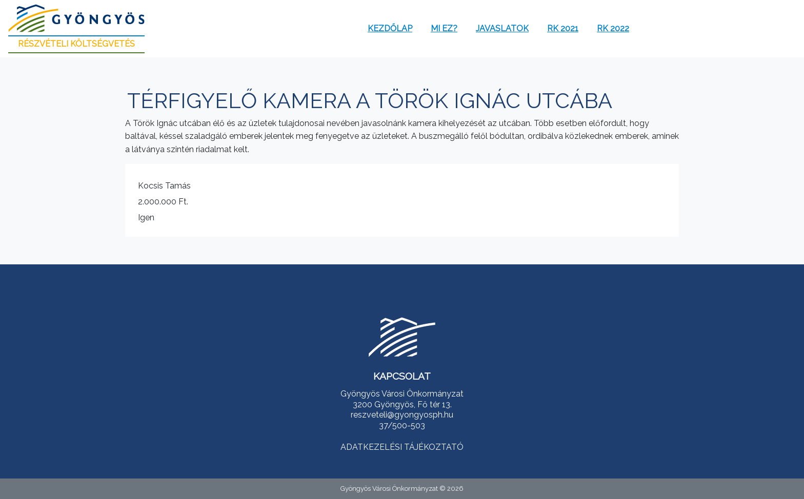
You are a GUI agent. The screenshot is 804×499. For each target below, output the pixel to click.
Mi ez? (444, 28)
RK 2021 (562, 28)
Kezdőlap (390, 28)
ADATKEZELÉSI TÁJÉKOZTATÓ (402, 447)
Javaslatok (502, 28)
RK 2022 (613, 28)
